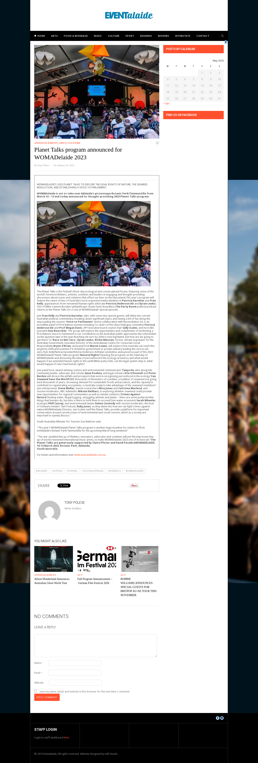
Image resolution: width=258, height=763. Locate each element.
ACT (80, 575)
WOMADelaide (135, 471)
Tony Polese (43, 165)
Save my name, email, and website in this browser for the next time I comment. (85, 691)
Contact (203, 35)
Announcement (46, 143)
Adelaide (42, 471)
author (57, 471)
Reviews (163, 35)
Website (39, 682)
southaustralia (93, 471)
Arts (54, 35)
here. (67, 737)
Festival (72, 471)
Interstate (182, 35)
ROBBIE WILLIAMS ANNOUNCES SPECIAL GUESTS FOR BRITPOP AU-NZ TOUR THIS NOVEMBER (139, 587)
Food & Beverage (76, 35)
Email (38, 672)
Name (38, 662)
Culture (114, 35)
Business (146, 35)
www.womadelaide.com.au (90, 454)
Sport (130, 35)
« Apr (166, 103)
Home (41, 35)
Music (98, 35)
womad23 (114, 471)
